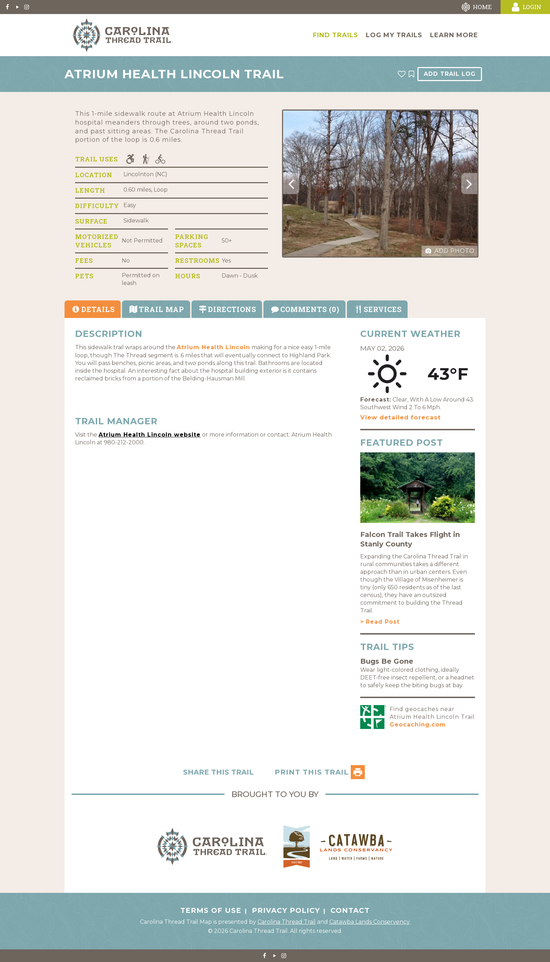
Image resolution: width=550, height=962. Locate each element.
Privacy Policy (286, 910)
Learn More (454, 35)
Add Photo (450, 250)
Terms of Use (210, 910)
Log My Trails (394, 35)
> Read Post (380, 621)
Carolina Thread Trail (286, 921)
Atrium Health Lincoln (213, 347)
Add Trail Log (450, 74)
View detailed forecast (400, 417)
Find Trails (335, 35)
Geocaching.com (418, 724)
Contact (350, 910)
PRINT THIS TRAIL (320, 772)
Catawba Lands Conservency (369, 921)
